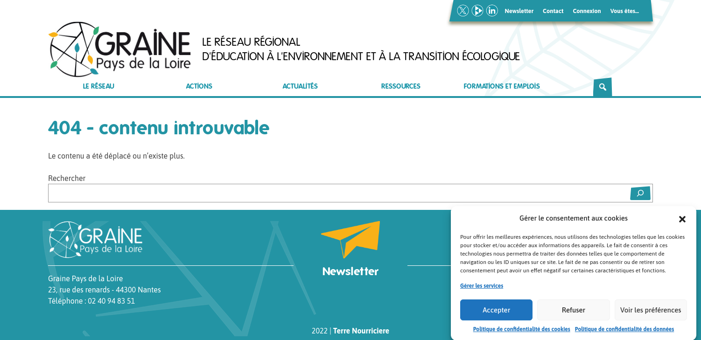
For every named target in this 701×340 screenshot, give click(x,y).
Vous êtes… (624, 10)
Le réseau (98, 86)
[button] (682, 220)
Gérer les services (481, 288)
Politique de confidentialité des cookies (521, 331)
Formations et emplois (502, 86)
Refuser (573, 312)
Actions (199, 86)
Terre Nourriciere (361, 330)
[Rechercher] (602, 86)
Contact (553, 10)
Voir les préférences (650, 312)
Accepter (496, 312)
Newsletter (519, 10)
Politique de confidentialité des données (624, 331)
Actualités (300, 86)
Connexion (587, 10)
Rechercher (66, 178)
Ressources (401, 86)
